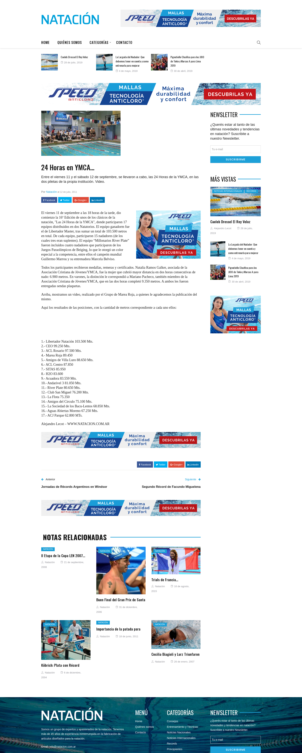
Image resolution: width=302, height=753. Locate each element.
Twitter (65, 200)
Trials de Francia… (164, 579)
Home (45, 42)
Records (251, 191)
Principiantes (174, 749)
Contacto (124, 42)
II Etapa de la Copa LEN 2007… (63, 555)
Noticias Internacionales (228, 191)
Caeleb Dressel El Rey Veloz (74, 57)
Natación (51, 191)
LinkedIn (97, 200)
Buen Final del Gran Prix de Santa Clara (120, 602)
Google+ (81, 200)
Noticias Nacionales (179, 732)
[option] (68, 62)
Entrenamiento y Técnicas (182, 726)
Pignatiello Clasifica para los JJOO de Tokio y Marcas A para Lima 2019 (187, 61)
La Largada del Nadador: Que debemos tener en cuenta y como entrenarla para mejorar (132, 61)
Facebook (49, 200)
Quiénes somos (69, 42)
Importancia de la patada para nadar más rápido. (118, 631)
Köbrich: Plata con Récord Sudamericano (60, 667)
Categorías (99, 42)
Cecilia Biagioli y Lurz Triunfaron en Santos (175, 656)
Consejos (172, 721)
